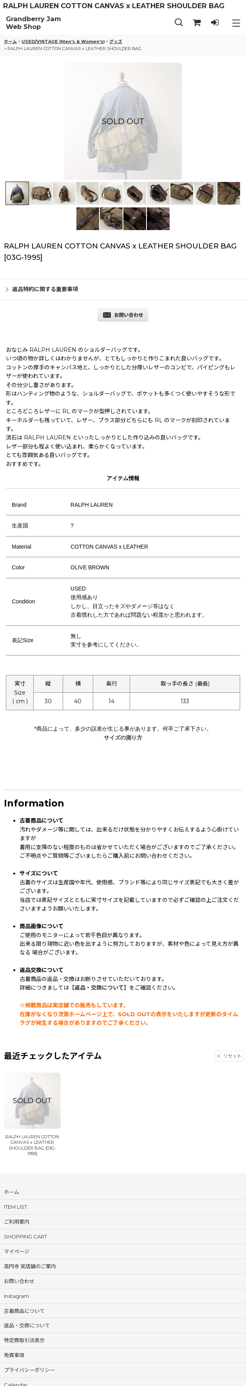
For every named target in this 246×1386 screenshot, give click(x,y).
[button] (178, 23)
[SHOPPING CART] (196, 23)
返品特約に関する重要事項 (42, 289)
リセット (229, 1056)
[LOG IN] (214, 23)
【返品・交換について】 (99, 987)
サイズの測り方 (123, 737)
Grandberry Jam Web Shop (33, 23)
